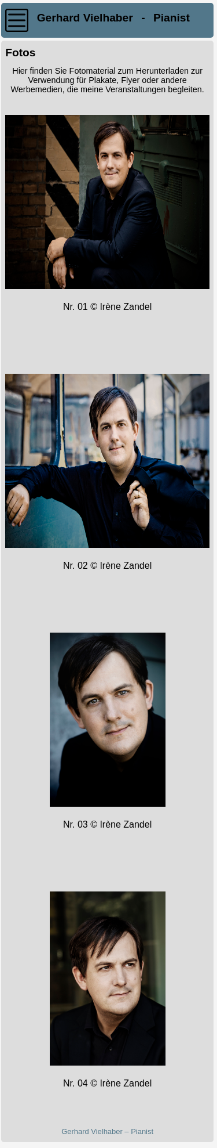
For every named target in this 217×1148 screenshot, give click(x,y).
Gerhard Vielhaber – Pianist (107, 1131)
